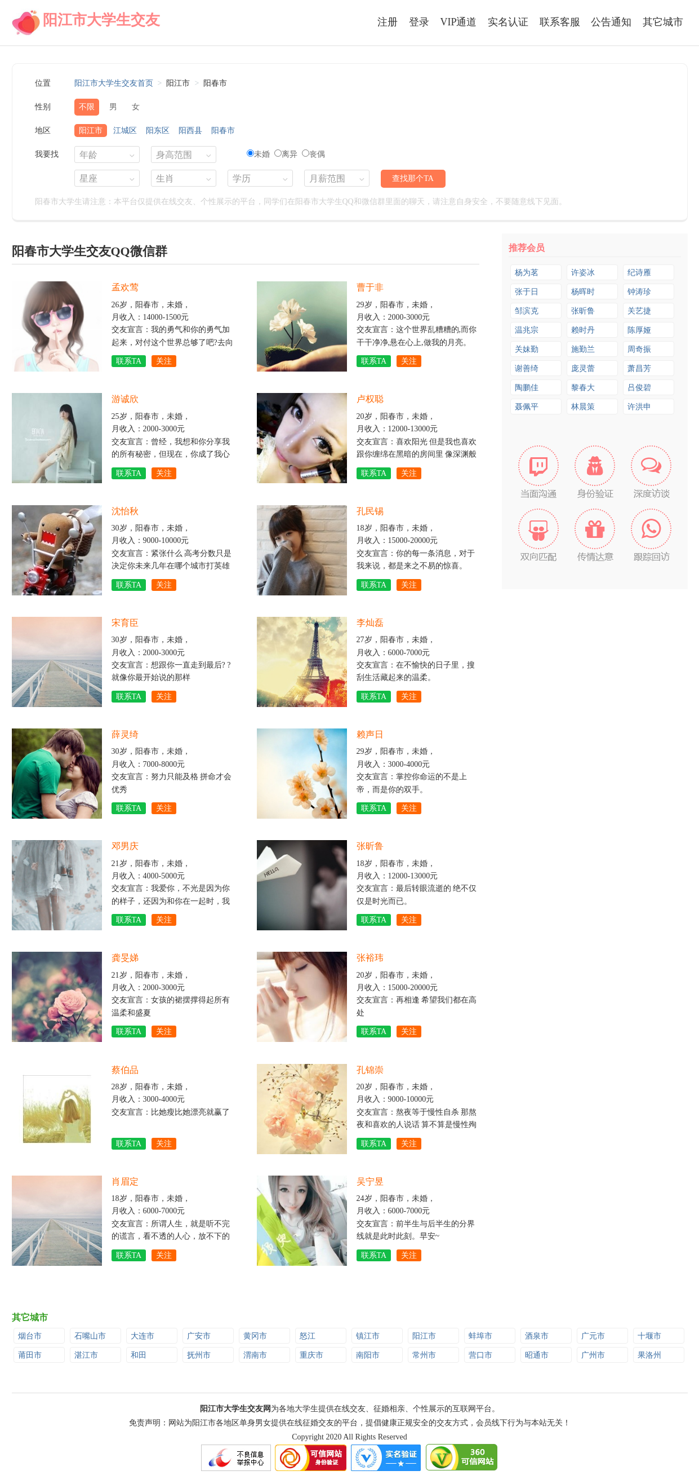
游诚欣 (125, 399)
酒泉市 (537, 1336)
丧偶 (313, 154)
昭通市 (537, 1355)
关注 (164, 361)
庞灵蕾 (583, 368)
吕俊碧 (639, 387)
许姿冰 (583, 272)
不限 (87, 107)
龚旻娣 (125, 957)
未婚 (258, 154)
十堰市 (649, 1336)
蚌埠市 (480, 1336)
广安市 (199, 1336)
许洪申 (639, 407)
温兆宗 (526, 330)
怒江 (307, 1336)
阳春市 (223, 130)
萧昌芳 (639, 368)
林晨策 (583, 407)
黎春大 (583, 387)
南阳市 (368, 1355)
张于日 (526, 292)
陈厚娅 (639, 330)
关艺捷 (639, 311)
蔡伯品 (125, 1070)
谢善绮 (526, 368)
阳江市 (91, 130)
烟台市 (30, 1336)
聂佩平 (526, 407)
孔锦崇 (370, 1070)
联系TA (129, 361)
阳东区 (158, 130)
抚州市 (199, 1355)
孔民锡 (370, 511)
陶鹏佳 (526, 387)
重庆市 (311, 1355)
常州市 (424, 1355)
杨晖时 (583, 292)
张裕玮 (370, 957)
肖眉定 (125, 1181)
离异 (285, 154)
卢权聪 (370, 399)
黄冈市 (255, 1336)
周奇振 (639, 349)
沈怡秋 (125, 511)
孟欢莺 (125, 287)
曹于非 (370, 287)
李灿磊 (370, 623)
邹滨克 (526, 311)
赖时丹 (583, 330)
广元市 (593, 1336)
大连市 (142, 1336)
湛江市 (86, 1355)
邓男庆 (125, 846)
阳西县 (190, 130)
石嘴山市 (90, 1336)
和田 (138, 1355)
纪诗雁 (639, 272)
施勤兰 (583, 349)
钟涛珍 (639, 292)
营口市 (480, 1355)
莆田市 (30, 1355)
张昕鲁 (370, 846)
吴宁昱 (370, 1181)
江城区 (125, 130)
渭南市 (255, 1355)
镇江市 (368, 1336)
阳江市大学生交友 (101, 20)
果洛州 (649, 1355)
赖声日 (370, 734)
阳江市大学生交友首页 (113, 83)
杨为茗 (526, 272)
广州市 (593, 1355)
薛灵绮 (125, 734)
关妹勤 (526, 349)
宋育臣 (125, 623)
